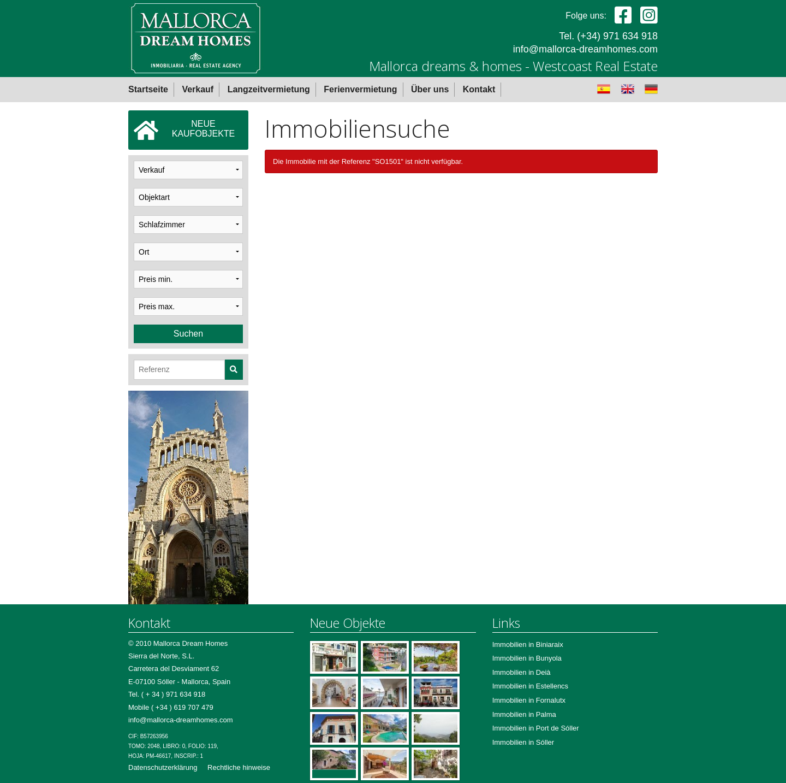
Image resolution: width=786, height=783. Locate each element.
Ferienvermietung (360, 89)
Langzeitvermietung (269, 89)
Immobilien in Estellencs (530, 686)
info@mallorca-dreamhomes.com (585, 49)
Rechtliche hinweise (238, 767)
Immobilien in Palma (524, 714)
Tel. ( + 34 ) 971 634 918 (166, 694)
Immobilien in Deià (521, 672)
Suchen (188, 333)
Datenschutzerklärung (162, 767)
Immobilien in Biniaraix (527, 644)
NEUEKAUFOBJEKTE (184, 130)
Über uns (430, 89)
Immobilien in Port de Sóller (535, 728)
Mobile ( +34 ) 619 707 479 (170, 707)
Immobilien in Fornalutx (528, 700)
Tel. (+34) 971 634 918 (608, 36)
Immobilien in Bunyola (527, 658)
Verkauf (197, 89)
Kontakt (479, 89)
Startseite (148, 89)
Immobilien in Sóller (523, 742)
